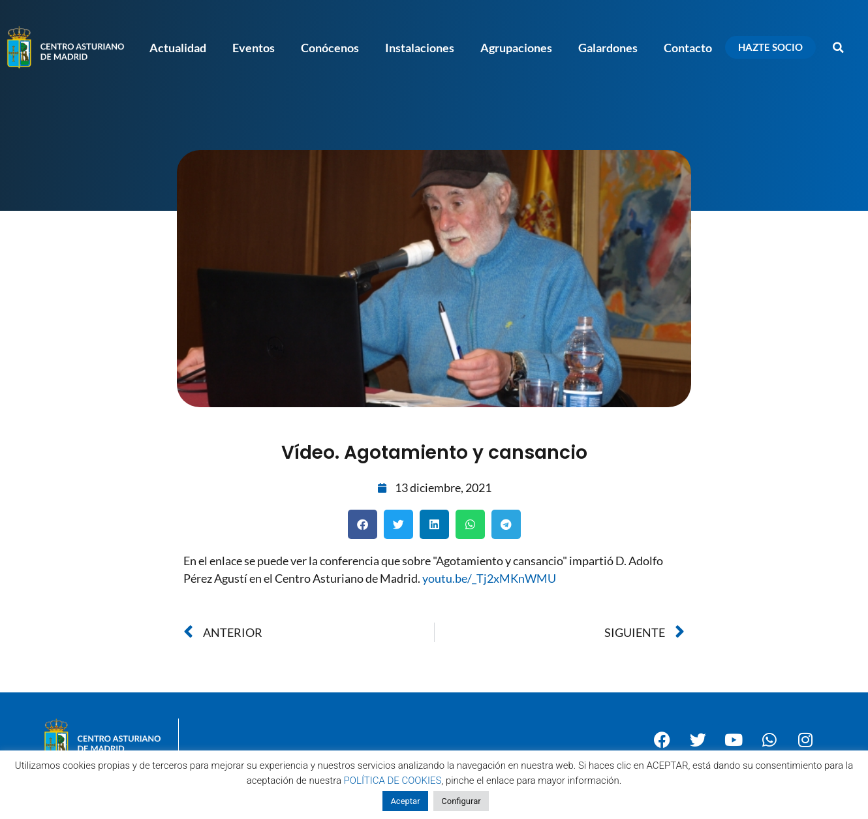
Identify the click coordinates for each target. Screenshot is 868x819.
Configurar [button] (460, 801)
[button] (838, 47)
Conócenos (330, 47)
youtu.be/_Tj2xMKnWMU (489, 578)
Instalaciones (419, 47)
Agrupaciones (516, 47)
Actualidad (177, 47)
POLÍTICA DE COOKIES (393, 780)
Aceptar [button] (405, 801)
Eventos (253, 47)
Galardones (608, 47)
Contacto (688, 47)
